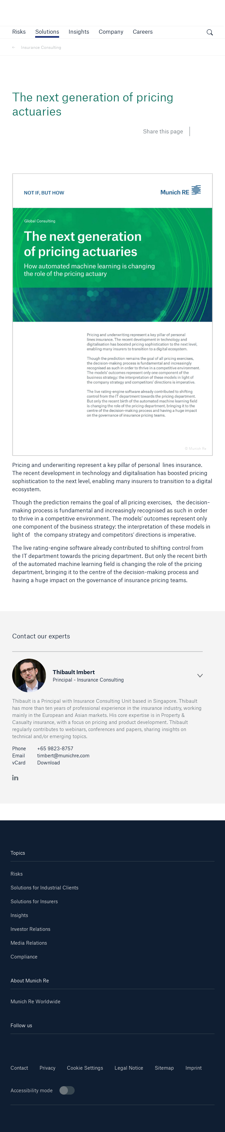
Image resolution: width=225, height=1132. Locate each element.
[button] (19, 31)
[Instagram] (95, 1044)
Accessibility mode (42, 1090)
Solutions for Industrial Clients (44, 887)
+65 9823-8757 (55, 748)
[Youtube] (61, 1044)
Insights (19, 915)
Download (48, 762)
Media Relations (28, 943)
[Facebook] (129, 1044)
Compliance (24, 956)
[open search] (210, 33)
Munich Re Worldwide (35, 1001)
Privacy (47, 1068)
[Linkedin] (27, 1044)
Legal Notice (129, 1068)
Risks (16, 874)
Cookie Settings (85, 1068)
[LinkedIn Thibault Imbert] (15, 777)
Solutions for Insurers (34, 901)
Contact (19, 1068)
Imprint (193, 1068)
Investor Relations (30, 929)
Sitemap (164, 1068)
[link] (79, 31)
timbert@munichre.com (63, 755)
